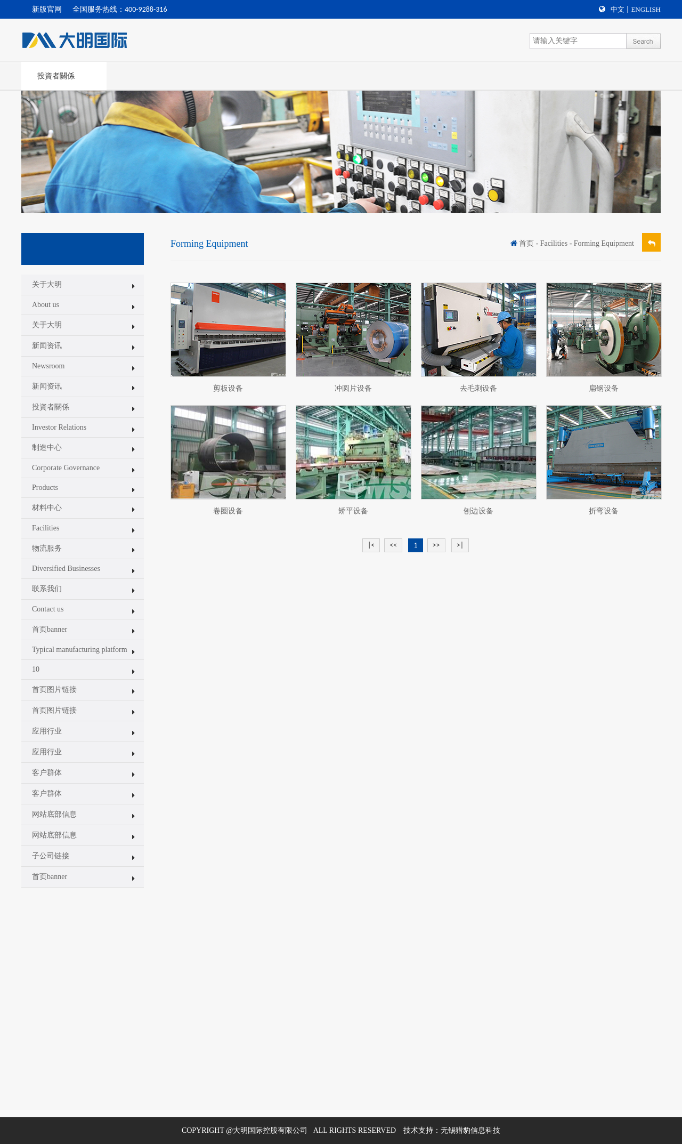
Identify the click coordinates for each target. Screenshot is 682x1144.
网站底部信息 (54, 814)
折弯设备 (604, 511)
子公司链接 (50, 856)
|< (371, 545)
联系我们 (47, 589)
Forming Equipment (604, 243)
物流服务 (47, 548)
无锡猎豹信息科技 (470, 1130)
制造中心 (47, 448)
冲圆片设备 (353, 388)
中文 (617, 9)
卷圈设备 (228, 511)
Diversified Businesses (66, 569)
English (646, 9)
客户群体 (47, 773)
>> (436, 545)
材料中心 (47, 508)
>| (460, 545)
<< (393, 545)
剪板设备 (228, 388)
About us (45, 305)
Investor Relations (59, 427)
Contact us (48, 609)
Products (45, 488)
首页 (526, 243)
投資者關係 (56, 76)
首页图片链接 (54, 690)
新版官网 (47, 9)
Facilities (45, 528)
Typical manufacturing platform (79, 650)
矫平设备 (353, 511)
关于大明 (47, 284)
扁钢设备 (604, 388)
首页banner (49, 629)
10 (35, 669)
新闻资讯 (47, 346)
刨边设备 (478, 511)
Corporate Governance (66, 468)
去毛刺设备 (478, 388)
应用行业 (47, 731)
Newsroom (48, 366)
